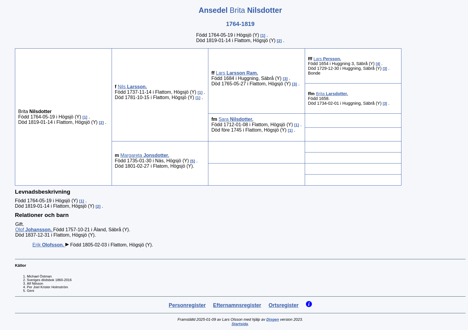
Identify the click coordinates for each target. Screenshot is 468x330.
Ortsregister (284, 305)
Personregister (187, 305)
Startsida (240, 324)
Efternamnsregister (237, 305)
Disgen (272, 319)
